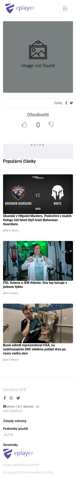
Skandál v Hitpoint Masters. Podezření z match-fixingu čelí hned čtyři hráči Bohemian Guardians (38, 220)
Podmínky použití (15, 429)
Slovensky (10, 445)
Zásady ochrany (14, 421)
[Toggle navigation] (65, 8)
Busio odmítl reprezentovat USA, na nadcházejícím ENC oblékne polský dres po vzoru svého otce (34, 349)
